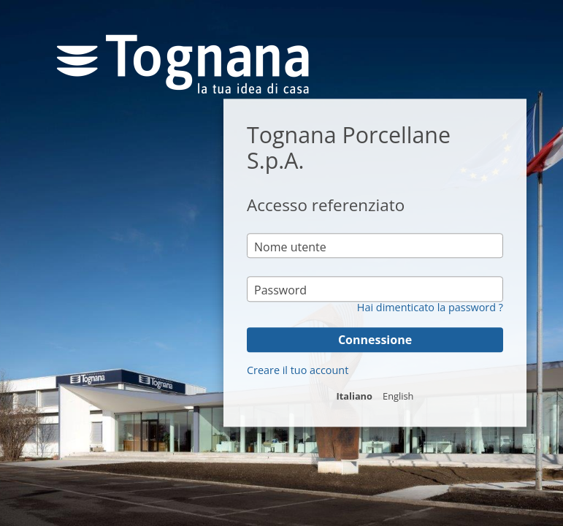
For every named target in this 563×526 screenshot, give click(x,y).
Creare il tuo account (297, 370)
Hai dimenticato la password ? (430, 308)
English (398, 396)
